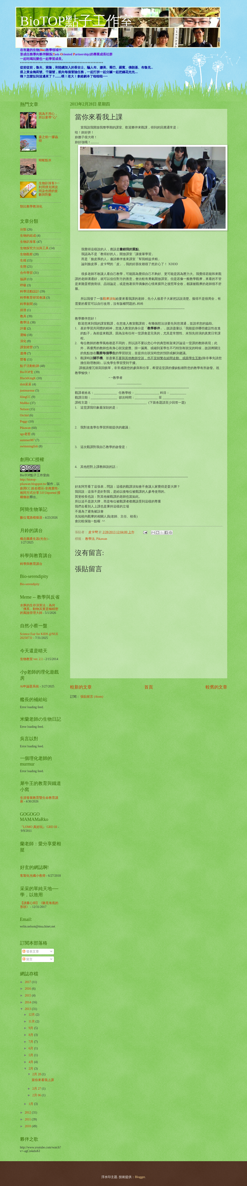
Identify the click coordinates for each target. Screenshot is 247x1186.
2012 (28, 1112)
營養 (23, 359)
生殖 (23, 260)
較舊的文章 (216, 687)
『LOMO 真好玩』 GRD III (38, 827)
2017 (28, 982)
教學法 (90, 538)
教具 (23, 316)
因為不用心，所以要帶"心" (48, 115)
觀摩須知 (109, 298)
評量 (23, 328)
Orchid (24, 415)
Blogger (140, 1177)
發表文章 (31, 951)
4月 (31, 1062)
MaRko (24, 403)
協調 (23, 279)
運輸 (23, 335)
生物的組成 (28, 235)
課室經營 (26, 347)
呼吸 (23, 285)
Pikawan (101, 538)
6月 (31, 1048)
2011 (28, 1119)
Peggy (24, 421)
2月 (31, 1068)
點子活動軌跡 (29, 366)
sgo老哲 (25, 434)
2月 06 (37, 1095)
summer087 (27, 440)
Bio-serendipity (30, 584)
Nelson (24, 409)
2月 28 (37, 1074)
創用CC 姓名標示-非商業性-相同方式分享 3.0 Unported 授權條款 (40, 493)
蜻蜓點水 (45, 160)
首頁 (148, 687)
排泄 (23, 310)
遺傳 (23, 353)
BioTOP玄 (27, 372)
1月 (31, 1104)
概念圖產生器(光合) (34, 538)
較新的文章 (81, 687)
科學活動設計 (29, 291)
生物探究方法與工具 (34, 248)
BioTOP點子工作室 (77, 20)
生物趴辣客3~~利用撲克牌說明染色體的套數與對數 (49, 189)
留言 (27, 959)
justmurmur (27, 390)
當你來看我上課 (43, 1080)
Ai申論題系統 (29, 686)
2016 (28, 988)
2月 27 (37, 1088)
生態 (23, 266)
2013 (28, 1009)
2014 (28, 1002)
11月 (32, 1021)
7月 (31, 1041)
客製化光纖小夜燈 (33, 875)
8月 (31, 1035)
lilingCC (25, 397)
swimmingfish (29, 446)
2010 (28, 1126)
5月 (31, 1055)
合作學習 (26, 272)
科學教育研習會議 (33, 297)
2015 (28, 995)
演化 (23, 341)
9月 (31, 1028)
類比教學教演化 (31, 206)
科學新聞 (26, 304)
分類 (23, 229)
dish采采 (26, 384)
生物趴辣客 (28, 241)
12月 (32, 1014)
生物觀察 (26, 254)
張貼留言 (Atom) (91, 696)
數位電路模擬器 (31, 517)
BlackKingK (28, 378)
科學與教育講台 (31, 564)
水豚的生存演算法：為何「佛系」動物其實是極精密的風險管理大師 (39, 609)
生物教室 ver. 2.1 (31, 659)
